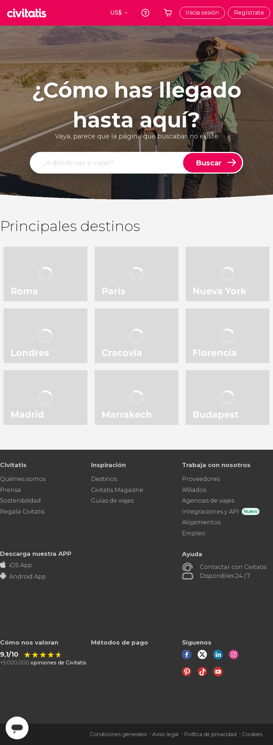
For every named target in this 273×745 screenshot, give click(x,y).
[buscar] (107, 162)
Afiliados (194, 490)
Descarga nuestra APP (35, 553)
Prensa (10, 490)
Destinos (104, 479)
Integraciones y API (210, 511)
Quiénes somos (23, 479)
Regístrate (249, 12)
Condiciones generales (118, 734)
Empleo (193, 533)
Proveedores (201, 479)
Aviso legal (165, 734)
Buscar (208, 163)
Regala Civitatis (22, 511)
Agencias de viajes (208, 500)
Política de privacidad (210, 734)
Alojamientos (201, 522)
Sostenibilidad (20, 500)
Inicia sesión (202, 12)
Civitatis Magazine (117, 490)
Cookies (252, 734)
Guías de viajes (112, 500)
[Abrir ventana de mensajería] (17, 728)
